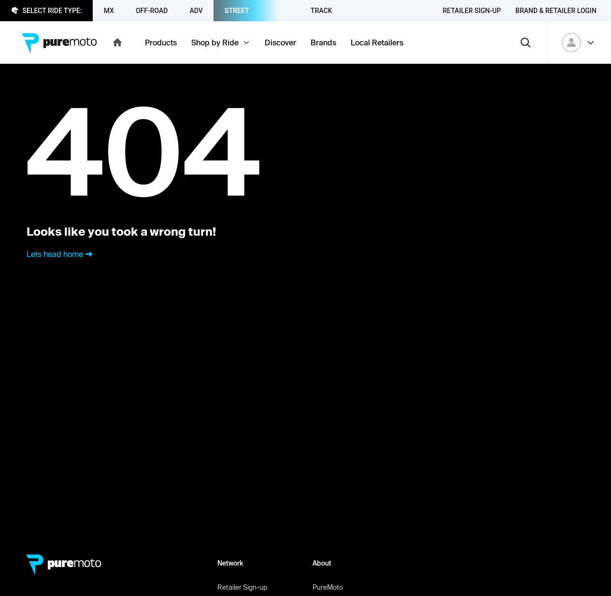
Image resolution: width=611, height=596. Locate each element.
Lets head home (61, 254)
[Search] (525, 42)
